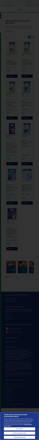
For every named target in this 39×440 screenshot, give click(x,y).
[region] (19, 426)
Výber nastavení (19, 428)
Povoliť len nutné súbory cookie (19, 433)
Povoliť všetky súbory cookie (19, 437)
